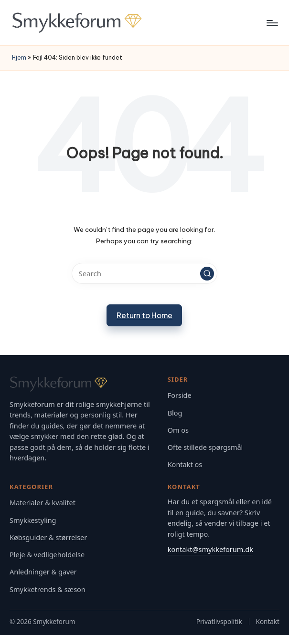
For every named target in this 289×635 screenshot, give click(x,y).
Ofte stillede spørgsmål (205, 447)
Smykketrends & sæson (48, 589)
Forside (180, 395)
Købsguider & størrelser (48, 537)
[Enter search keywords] (144, 273)
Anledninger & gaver (43, 571)
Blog (175, 412)
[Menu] (272, 23)
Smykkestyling (33, 520)
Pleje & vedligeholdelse (47, 554)
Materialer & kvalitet (42, 502)
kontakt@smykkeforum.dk (210, 549)
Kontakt (267, 621)
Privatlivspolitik (219, 621)
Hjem (19, 57)
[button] (207, 274)
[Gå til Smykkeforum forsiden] (82, 384)
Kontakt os (185, 464)
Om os (178, 430)
